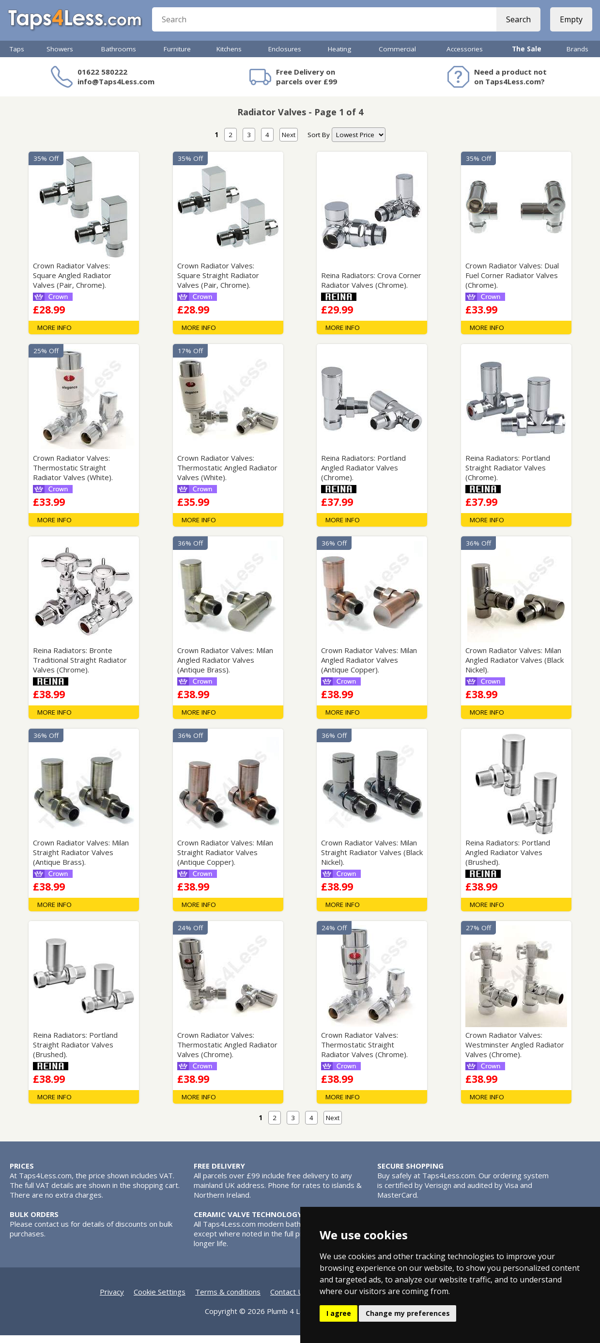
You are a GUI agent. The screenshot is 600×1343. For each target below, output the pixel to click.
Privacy (112, 1299)
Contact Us (288, 1299)
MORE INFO (54, 335)
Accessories (464, 56)
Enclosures (284, 56)
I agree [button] (338, 1313)
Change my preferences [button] (408, 1313)
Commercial (397, 56)
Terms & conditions (228, 1299)
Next (288, 142)
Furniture (177, 56)
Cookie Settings (159, 1299)
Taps (17, 56)
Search (516, 24)
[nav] (358, 142)
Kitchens (229, 56)
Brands (577, 56)
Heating (339, 56)
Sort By (319, 142)
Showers (59, 56)
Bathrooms (118, 56)
